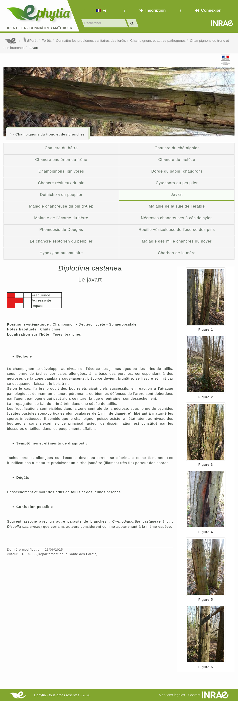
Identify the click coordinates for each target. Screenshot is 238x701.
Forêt (29, 40)
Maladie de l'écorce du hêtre (61, 218)
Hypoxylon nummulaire (61, 253)
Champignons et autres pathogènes (158, 40)
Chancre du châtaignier (177, 148)
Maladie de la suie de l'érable (177, 206)
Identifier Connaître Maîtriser (39, 28)
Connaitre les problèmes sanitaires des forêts (91, 40)
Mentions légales (172, 695)
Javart (33, 48)
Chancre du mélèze (176, 159)
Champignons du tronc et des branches (50, 134)
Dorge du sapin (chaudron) (176, 171)
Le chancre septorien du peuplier (61, 241)
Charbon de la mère (177, 253)
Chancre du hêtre (61, 148)
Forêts (47, 40)
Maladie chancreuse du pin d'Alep (61, 206)
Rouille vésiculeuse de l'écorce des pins (177, 229)
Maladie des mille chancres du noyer (177, 241)
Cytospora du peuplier (177, 183)
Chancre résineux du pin (61, 183)
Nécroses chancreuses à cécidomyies (177, 218)
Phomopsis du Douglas (61, 229)
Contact (194, 695)
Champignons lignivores (61, 171)
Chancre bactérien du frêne (61, 159)
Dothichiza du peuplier (61, 194)
